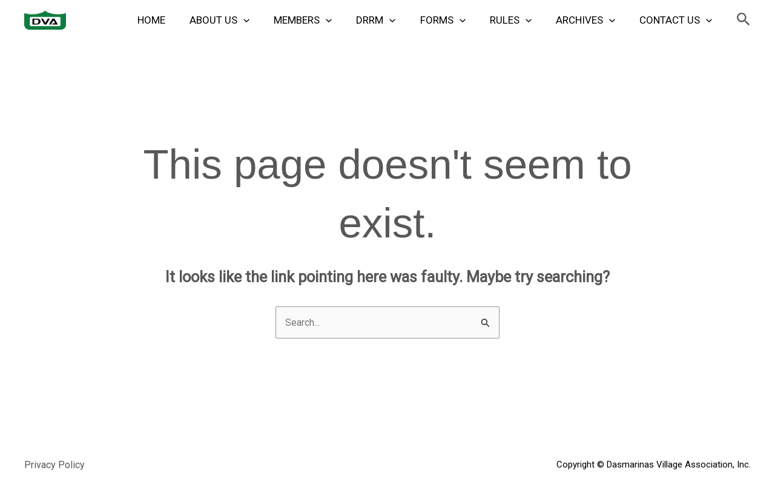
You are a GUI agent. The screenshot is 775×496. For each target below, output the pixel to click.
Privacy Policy (55, 466)
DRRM (392, 20)
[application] (267, 20)
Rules (520, 20)
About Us (243, 20)
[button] (743, 20)
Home (179, 20)
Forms (455, 20)
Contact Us (677, 20)
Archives (591, 20)
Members (323, 20)
